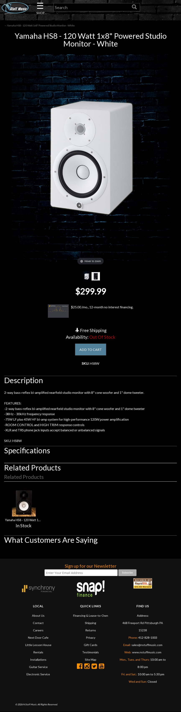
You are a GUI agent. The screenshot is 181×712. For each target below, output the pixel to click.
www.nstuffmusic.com (146, 652)
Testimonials (90, 652)
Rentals (38, 652)
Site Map (90, 660)
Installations (38, 660)
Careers (38, 630)
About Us (38, 616)
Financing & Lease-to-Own (90, 616)
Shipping (90, 623)
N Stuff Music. (30, 704)
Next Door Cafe (38, 638)
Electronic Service (38, 674)
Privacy (90, 638)
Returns (90, 630)
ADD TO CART (90, 350)
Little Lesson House (38, 645)
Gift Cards (90, 645)
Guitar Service (38, 667)
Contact (38, 623)
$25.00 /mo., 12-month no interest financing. (91, 311)
